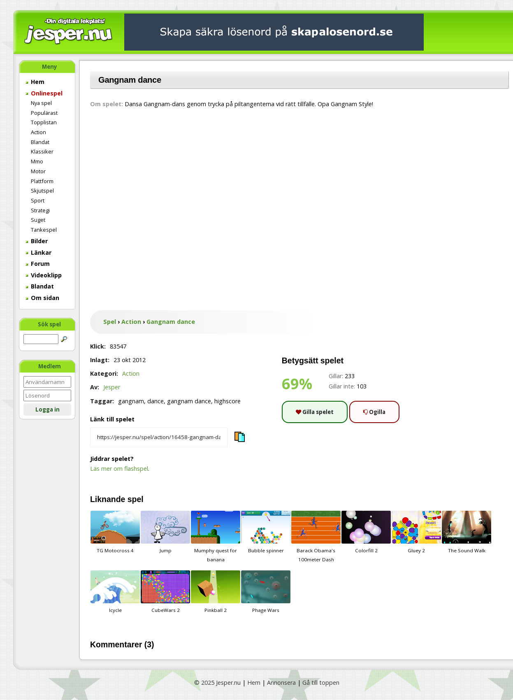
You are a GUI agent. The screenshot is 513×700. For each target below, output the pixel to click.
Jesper (111, 387)
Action (38, 132)
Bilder (37, 241)
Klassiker (42, 151)
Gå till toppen (320, 682)
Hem (35, 82)
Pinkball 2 (215, 591)
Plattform (42, 181)
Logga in (47, 409)
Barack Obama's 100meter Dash (316, 537)
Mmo (37, 161)
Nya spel (41, 103)
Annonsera (281, 682)
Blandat (40, 142)
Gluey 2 (416, 532)
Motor (38, 171)
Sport (37, 200)
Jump (165, 532)
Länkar (38, 252)
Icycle (115, 591)
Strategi (40, 210)
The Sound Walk (466, 532)
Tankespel (44, 229)
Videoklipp (44, 275)
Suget (38, 219)
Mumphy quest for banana (215, 537)
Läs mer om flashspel (119, 468)
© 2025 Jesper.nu (217, 682)
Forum (38, 263)
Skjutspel (42, 190)
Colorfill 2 (366, 532)
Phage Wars (265, 591)
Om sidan (42, 298)
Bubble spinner (265, 532)
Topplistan (44, 122)
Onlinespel (44, 93)
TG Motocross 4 (115, 532)
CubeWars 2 (165, 591)
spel (136, 499)
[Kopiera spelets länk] (158, 437)
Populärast (44, 112)
